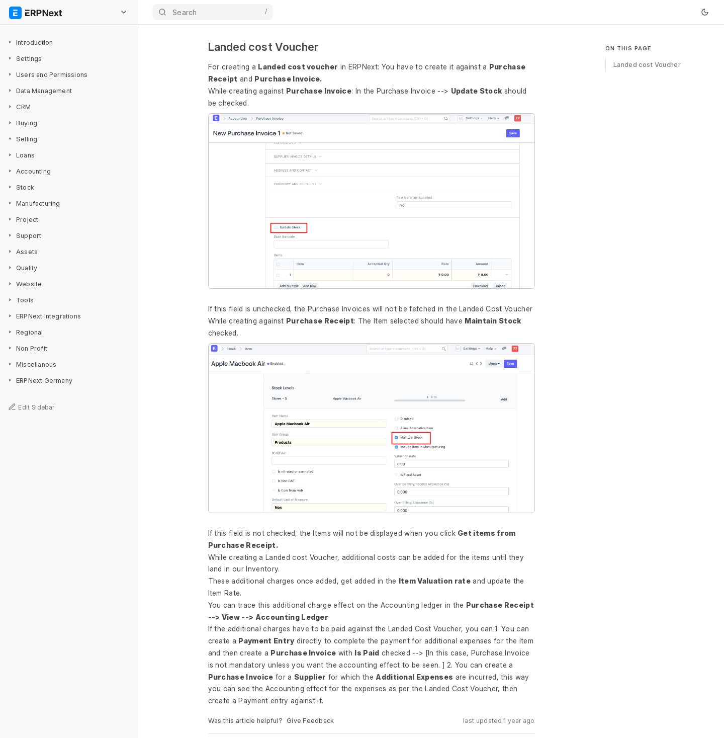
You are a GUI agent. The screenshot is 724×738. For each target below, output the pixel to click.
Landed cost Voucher (647, 64)
